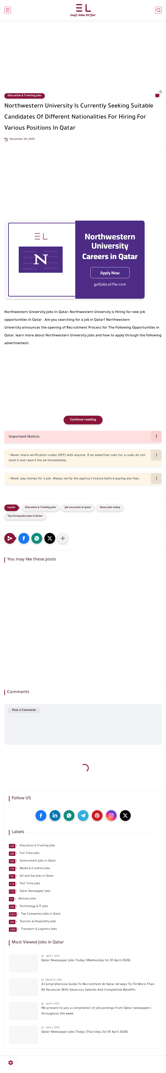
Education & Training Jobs (25, 95)
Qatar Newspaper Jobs (29, 891)
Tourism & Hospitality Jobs (32, 922)
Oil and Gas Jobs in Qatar (31, 876)
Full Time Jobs (24, 853)
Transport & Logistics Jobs (33, 929)
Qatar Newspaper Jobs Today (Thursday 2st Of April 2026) (84, 1032)
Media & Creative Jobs (29, 869)
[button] (23, 538)
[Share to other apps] (62, 538)
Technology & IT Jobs (28, 907)
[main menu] (7, 10)
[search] (158, 10)
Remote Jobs (22, 899)
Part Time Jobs (24, 884)
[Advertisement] (83, 59)
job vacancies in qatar (78, 507)
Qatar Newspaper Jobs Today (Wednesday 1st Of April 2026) (86, 960)
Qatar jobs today (110, 507)
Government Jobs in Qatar (32, 861)
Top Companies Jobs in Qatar (25, 516)
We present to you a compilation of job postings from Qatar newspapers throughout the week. (96, 1011)
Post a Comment (24, 710)
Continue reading (83, 420)
